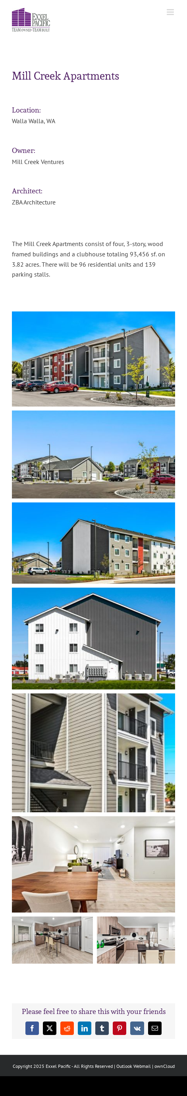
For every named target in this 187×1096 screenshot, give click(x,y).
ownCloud (164, 1066)
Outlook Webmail (133, 1066)
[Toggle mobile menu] (171, 12)
